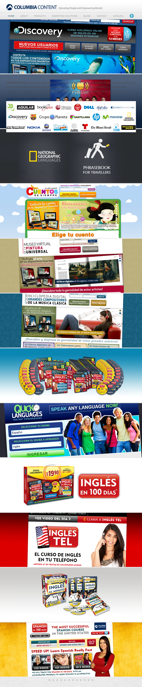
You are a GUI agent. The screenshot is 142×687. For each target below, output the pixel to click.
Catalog (118, 15)
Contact (102, 15)
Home (11, 15)
